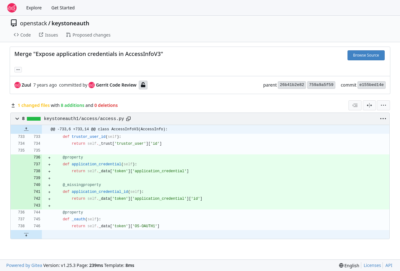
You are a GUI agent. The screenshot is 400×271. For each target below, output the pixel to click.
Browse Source (366, 55)
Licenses (372, 265)
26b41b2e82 (292, 85)
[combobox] (355, 105)
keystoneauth (70, 23)
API (388, 265)
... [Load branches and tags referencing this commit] (18, 69)
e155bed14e (371, 85)
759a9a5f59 (321, 85)
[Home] (12, 7)
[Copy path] (128, 118)
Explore (34, 8)
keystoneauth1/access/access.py (84, 118)
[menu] (383, 105)
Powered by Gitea (24, 265)
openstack (33, 23)
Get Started (63, 8)
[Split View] (369, 105)
